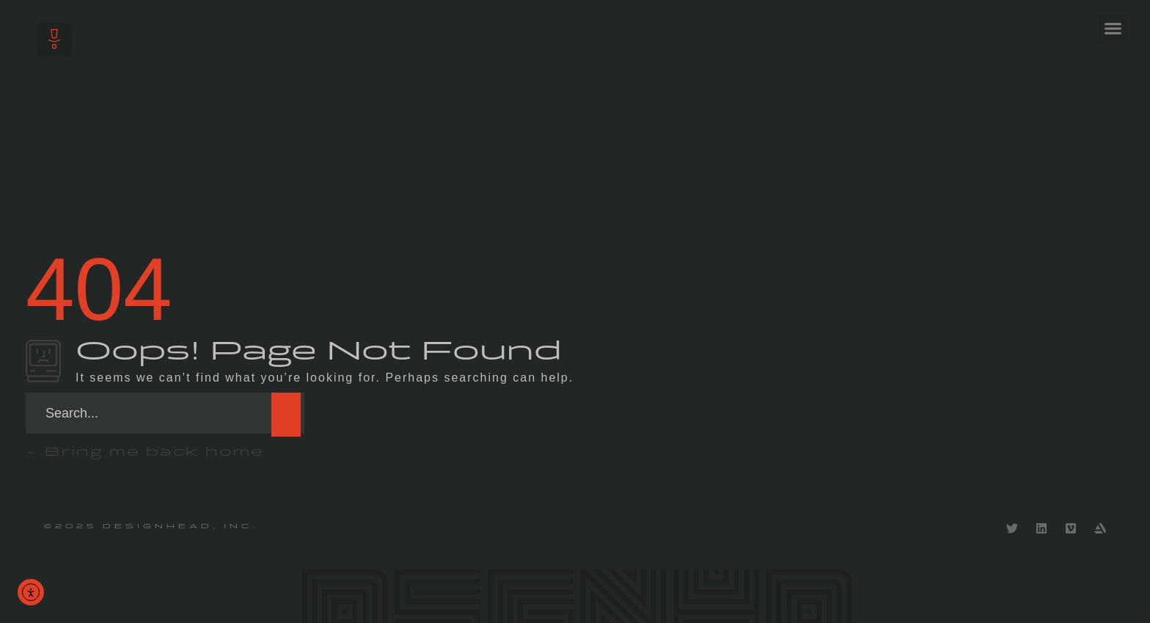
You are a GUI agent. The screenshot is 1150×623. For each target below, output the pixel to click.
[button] (1113, 29)
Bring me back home (145, 451)
